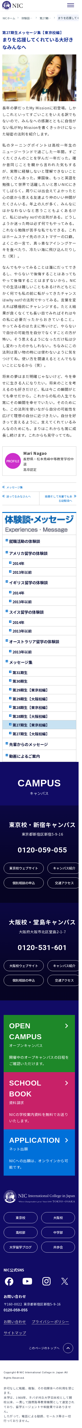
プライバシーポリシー (50, 1321)
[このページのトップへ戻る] (68, 1348)
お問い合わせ (15, 1321)
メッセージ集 (14, 487)
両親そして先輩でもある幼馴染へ (58, 498)
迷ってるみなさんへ (18, 496)
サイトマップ (15, 1332)
